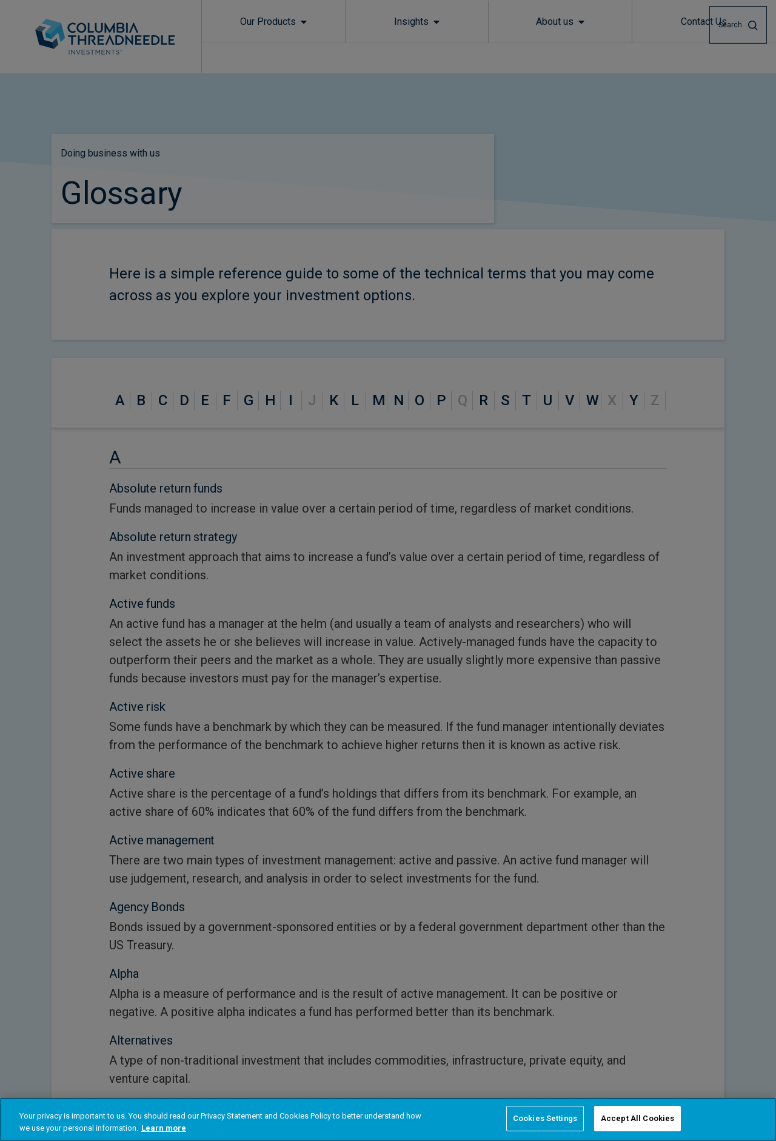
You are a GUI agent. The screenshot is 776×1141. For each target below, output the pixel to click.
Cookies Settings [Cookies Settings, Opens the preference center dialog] (545, 1118)
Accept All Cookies (637, 1118)
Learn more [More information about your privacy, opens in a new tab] (163, 1128)
